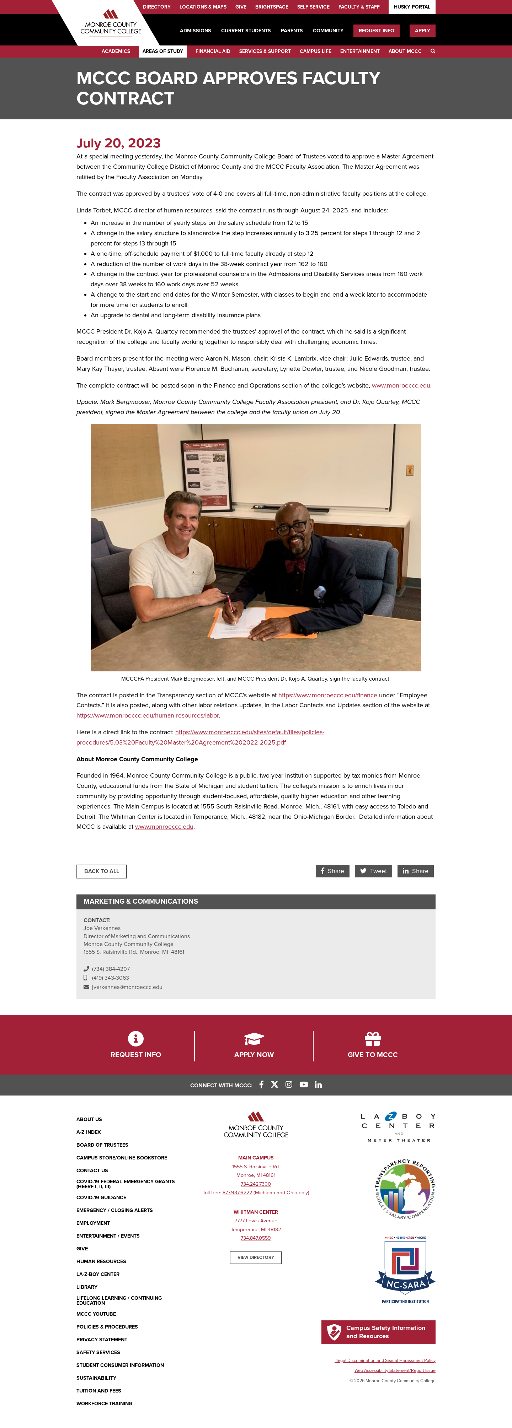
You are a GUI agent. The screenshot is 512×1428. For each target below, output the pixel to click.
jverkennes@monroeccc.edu (127, 987)
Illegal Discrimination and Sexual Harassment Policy (385, 1360)
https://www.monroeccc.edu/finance (327, 695)
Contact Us (92, 1171)
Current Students (246, 31)
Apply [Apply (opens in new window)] (422, 31)
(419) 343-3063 (110, 977)
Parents (292, 31)
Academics (116, 51)
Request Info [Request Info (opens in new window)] (376, 31)
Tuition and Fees (98, 1391)
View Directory (256, 1257)
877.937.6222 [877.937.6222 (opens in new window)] (237, 1193)
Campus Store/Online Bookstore (121, 1158)
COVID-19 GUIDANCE (101, 1198)
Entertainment (360, 51)
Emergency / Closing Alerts (114, 1210)
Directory (157, 7)
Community (328, 31)
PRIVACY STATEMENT (101, 1340)
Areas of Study (163, 51)
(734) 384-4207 (111, 969)
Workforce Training (104, 1404)
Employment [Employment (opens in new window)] (93, 1223)
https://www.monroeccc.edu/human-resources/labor (147, 715)
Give (240, 7)
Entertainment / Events (108, 1236)
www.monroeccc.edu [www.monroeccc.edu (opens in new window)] (401, 385)
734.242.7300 (256, 1184)
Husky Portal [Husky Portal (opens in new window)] (412, 7)
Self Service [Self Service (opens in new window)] (313, 7)
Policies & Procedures (107, 1327)
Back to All (101, 871)
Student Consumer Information (120, 1365)
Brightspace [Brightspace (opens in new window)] (271, 7)
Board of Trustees (102, 1145)
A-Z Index (88, 1132)
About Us (89, 1119)
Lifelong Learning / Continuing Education (119, 1301)
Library (86, 1287)
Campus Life (315, 51)
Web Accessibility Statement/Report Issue (395, 1370)
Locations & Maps (203, 7)
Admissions (195, 31)
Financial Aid (213, 51)
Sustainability (96, 1378)
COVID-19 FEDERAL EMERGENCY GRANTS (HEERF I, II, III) (125, 1184)
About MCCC (405, 51)
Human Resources (101, 1262)
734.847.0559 (256, 1238)
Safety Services (98, 1352)
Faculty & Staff (359, 7)
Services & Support (265, 51)
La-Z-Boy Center (97, 1274)
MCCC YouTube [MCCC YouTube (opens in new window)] (96, 1314)
